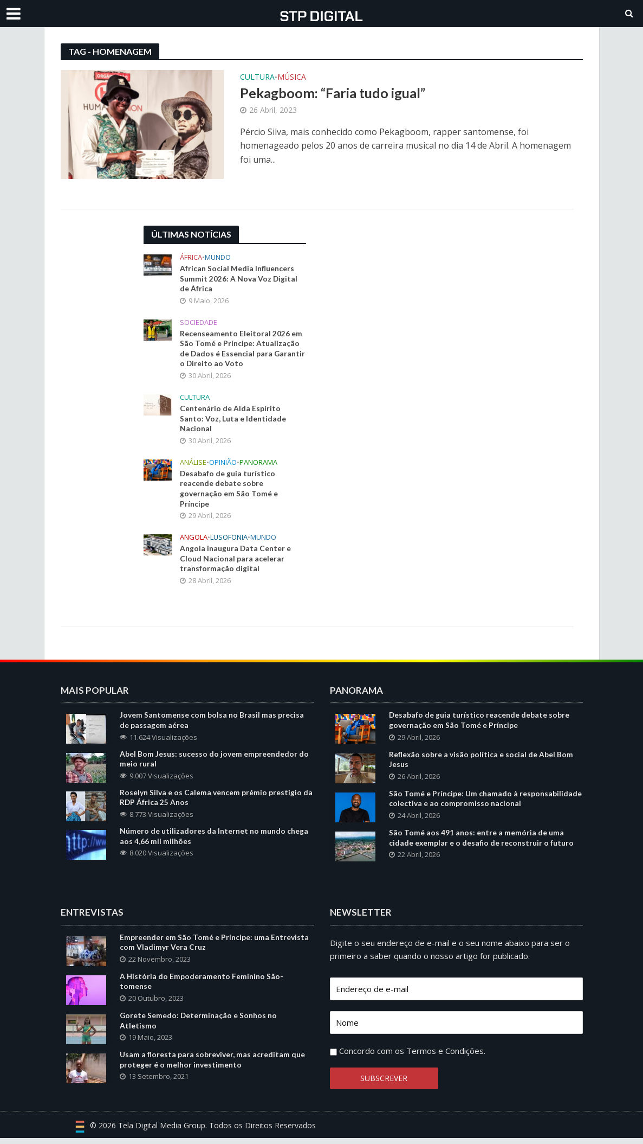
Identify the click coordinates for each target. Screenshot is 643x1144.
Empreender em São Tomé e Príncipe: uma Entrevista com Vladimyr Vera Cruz (214, 948)
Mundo (218, 257)
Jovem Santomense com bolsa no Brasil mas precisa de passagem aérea (212, 724)
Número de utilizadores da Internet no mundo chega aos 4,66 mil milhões (214, 842)
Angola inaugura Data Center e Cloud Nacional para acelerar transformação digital (235, 562)
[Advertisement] (403, 293)
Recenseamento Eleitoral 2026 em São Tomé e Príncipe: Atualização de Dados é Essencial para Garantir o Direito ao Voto (241, 350)
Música (291, 77)
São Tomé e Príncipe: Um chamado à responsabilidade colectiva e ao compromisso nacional (485, 804)
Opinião (223, 464)
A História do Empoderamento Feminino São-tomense (202, 988)
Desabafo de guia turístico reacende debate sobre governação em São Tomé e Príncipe (229, 491)
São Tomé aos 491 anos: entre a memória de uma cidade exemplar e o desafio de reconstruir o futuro (481, 843)
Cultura (257, 77)
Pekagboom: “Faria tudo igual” (332, 93)
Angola (193, 540)
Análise (193, 464)
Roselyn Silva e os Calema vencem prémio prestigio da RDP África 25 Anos (216, 803)
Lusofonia (229, 540)
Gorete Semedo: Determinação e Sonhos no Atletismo (199, 1028)
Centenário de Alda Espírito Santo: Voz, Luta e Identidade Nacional (233, 421)
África (191, 257)
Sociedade (198, 323)
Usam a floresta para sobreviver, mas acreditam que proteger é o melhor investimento (212, 1067)
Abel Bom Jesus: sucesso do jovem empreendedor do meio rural (214, 764)
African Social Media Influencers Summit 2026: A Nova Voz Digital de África (239, 279)
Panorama (258, 464)
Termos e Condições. (445, 1056)
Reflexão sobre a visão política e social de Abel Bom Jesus (481, 764)
